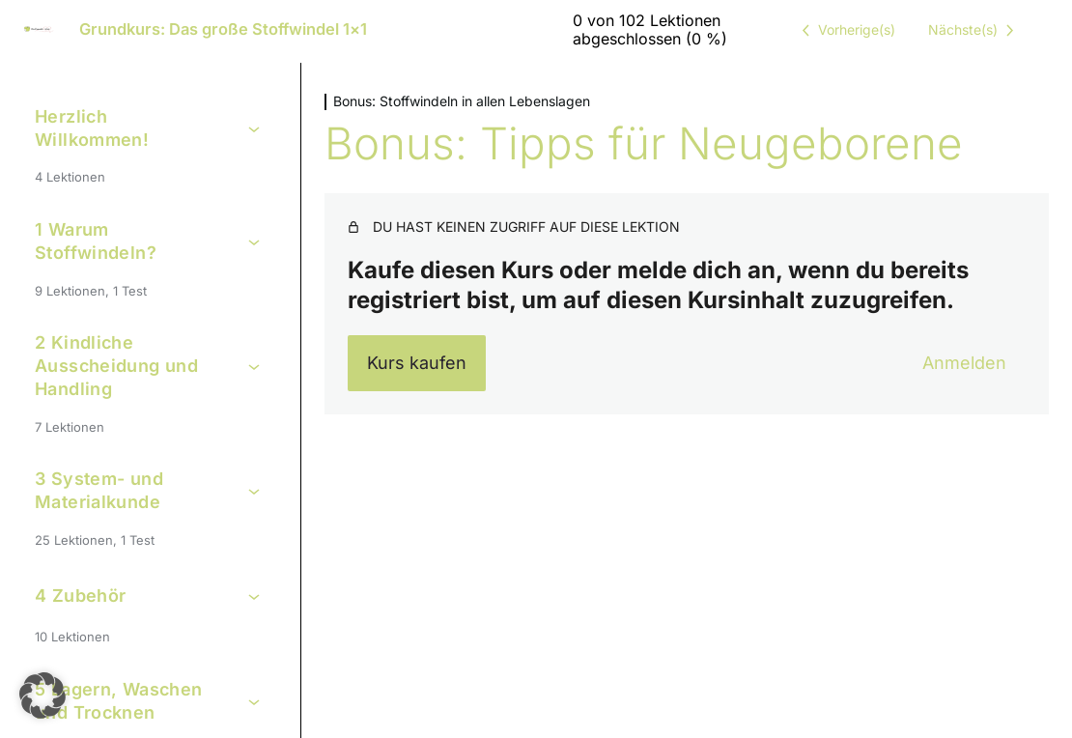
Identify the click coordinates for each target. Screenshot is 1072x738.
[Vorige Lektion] (845, 30)
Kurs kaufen (416, 363)
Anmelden (964, 363)
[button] (42, 695)
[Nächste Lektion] (974, 30)
